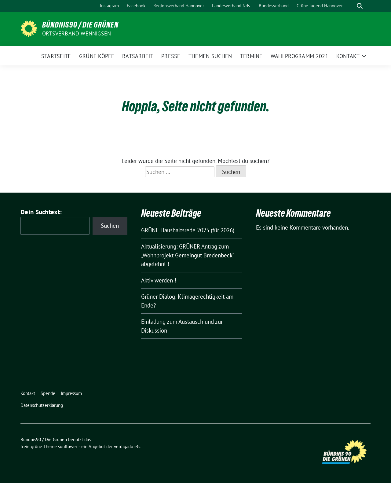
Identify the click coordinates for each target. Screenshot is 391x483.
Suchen (110, 225)
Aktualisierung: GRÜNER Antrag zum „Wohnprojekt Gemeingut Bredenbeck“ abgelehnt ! (187, 255)
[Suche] (351, 6)
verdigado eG (127, 446)
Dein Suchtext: (41, 212)
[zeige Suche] (360, 6)
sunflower (67, 446)
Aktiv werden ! (158, 280)
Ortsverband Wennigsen (76, 33)
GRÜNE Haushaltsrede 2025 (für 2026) (187, 230)
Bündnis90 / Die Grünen (80, 24)
